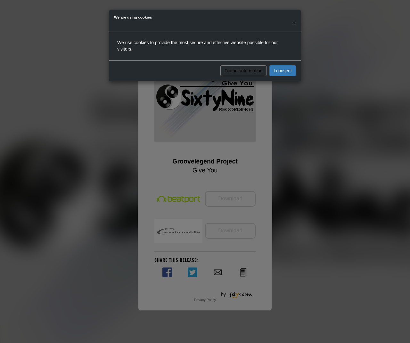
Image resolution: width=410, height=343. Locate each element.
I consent (283, 70)
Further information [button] (243, 70)
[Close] (294, 23)
